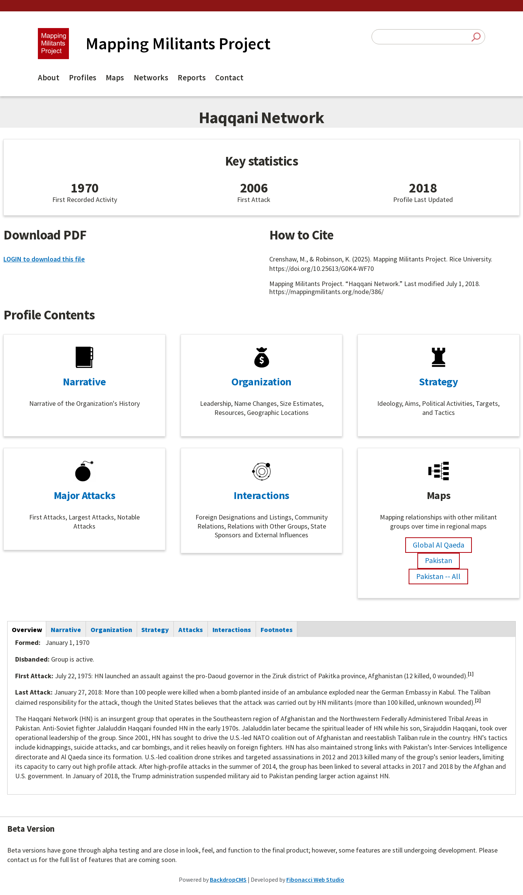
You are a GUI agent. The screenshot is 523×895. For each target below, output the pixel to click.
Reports (192, 77)
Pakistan (438, 560)
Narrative (84, 381)
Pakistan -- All (438, 576)
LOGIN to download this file (44, 259)
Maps (115, 77)
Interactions (261, 495)
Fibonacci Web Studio (315, 879)
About (48, 77)
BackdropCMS (228, 879)
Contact (229, 77)
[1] (471, 674)
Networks (151, 77)
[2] (478, 700)
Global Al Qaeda (438, 544)
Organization (261, 381)
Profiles (82, 77)
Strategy (438, 381)
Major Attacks (85, 495)
